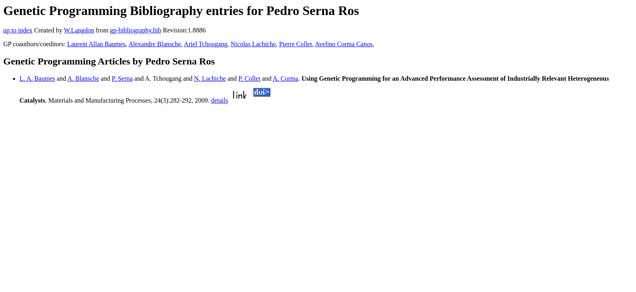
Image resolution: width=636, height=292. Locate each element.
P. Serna (122, 78)
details (219, 100)
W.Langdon (79, 30)
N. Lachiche (210, 78)
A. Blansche (83, 78)
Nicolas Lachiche (253, 44)
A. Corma (285, 78)
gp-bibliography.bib (135, 30)
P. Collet (249, 78)
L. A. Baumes (37, 78)
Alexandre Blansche (155, 44)
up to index (17, 30)
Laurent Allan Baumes (96, 44)
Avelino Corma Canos (344, 44)
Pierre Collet (295, 44)
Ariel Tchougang (205, 44)
